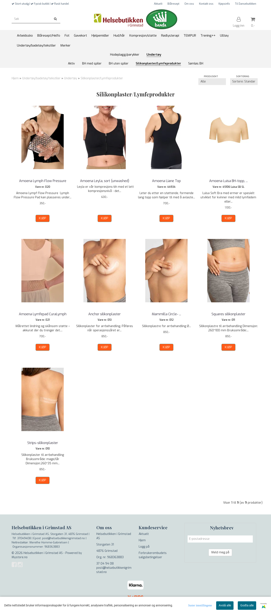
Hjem (15, 78)
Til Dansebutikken (245, 3)
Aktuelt (158, 3)
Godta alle (247, 605)
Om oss (189, 3)
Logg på (144, 547)
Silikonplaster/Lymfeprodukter (102, 78)
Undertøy (70, 78)
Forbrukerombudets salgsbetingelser (153, 555)
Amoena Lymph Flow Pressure (42, 181)
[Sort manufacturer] (212, 81)
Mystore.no (20, 557)
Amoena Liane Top (166, 181)
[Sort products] (244, 81)
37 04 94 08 (105, 564)
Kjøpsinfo (224, 3)
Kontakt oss (206, 3)
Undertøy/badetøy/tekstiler (41, 78)
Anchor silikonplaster (104, 314)
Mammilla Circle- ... (166, 314)
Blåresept (173, 3)
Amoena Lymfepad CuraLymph (42, 314)
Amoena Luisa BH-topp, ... (228, 181)
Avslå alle (225, 605)
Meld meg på (220, 552)
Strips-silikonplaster (42, 443)
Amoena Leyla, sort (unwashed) (104, 181)
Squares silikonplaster (228, 314)
